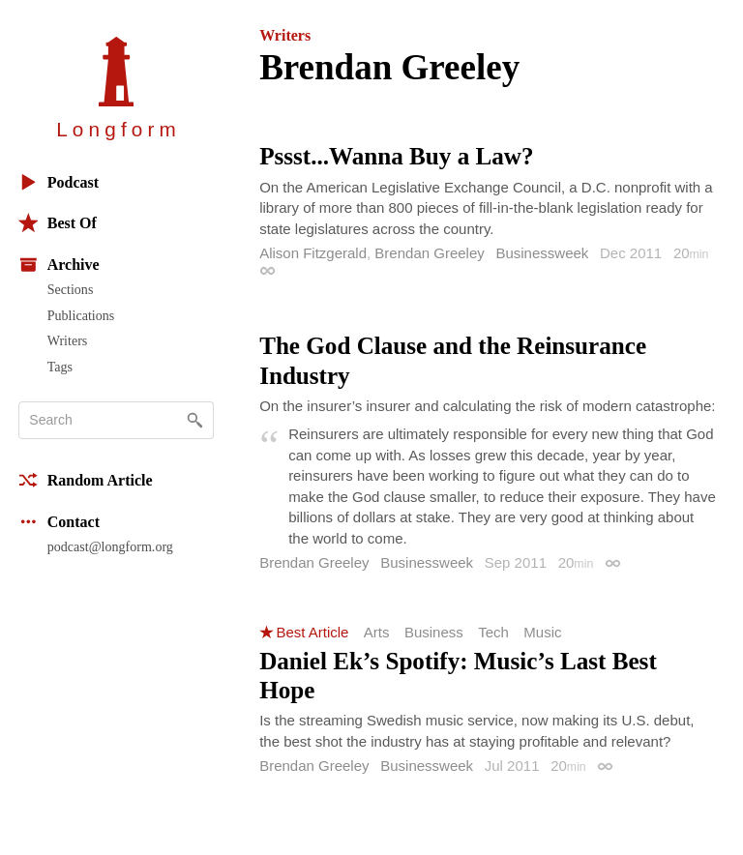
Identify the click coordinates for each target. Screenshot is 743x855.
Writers (67, 340)
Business (433, 632)
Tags (60, 366)
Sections (70, 289)
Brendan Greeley (429, 253)
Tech (493, 632)
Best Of (57, 223)
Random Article (85, 480)
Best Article (312, 632)
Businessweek (541, 253)
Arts (377, 632)
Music (542, 632)
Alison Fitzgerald (313, 253)
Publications (80, 315)
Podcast (58, 182)
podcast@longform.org (110, 546)
